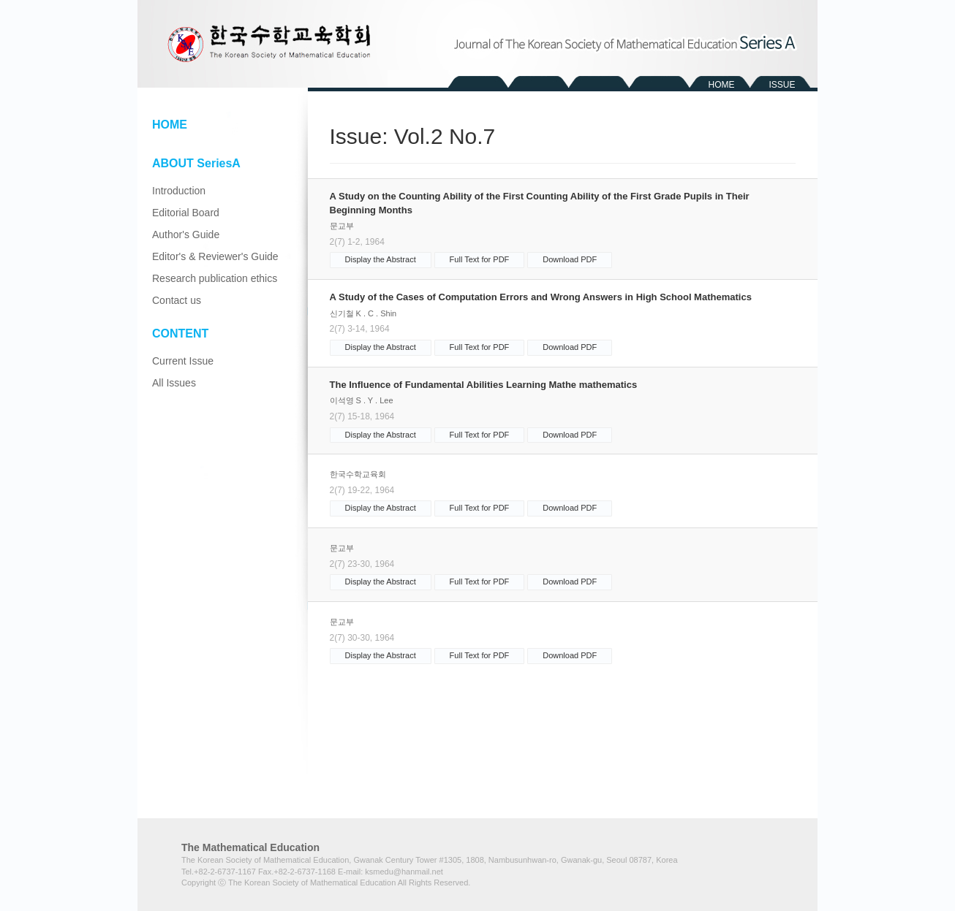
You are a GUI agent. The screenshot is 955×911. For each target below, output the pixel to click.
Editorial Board (185, 212)
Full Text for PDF (480, 259)
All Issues (174, 383)
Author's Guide (185, 234)
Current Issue (183, 361)
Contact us (176, 300)
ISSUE (782, 85)
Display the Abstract (380, 259)
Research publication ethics (214, 278)
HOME (722, 85)
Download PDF (570, 259)
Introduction (178, 191)
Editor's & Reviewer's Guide (215, 256)
